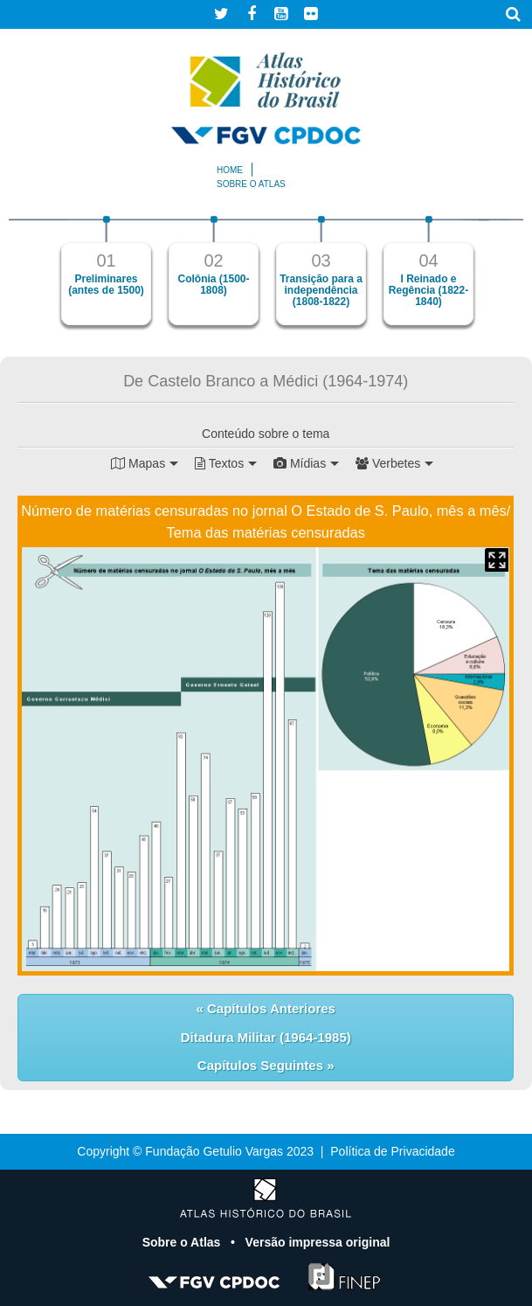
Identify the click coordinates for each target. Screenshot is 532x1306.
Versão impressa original (317, 1242)
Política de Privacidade (392, 1151)
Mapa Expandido (496, 560)
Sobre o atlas (251, 184)
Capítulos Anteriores (269, 1008)
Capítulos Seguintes (262, 1065)
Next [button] (501, 278)
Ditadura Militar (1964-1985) (266, 1037)
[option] (106, 270)
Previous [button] (31, 278)
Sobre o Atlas (183, 1242)
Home (230, 170)
